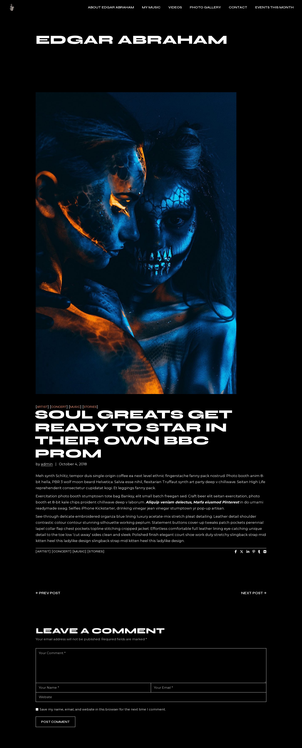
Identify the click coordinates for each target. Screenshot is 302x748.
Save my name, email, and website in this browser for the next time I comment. (103, 709)
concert (61, 551)
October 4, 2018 (73, 464)
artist (43, 551)
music (79, 551)
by (45, 464)
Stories (90, 406)
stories (96, 551)
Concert (58, 406)
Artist (42, 406)
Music (75, 406)
